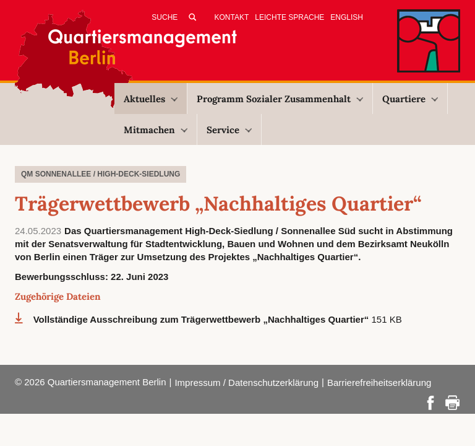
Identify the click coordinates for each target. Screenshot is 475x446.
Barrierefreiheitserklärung (379, 382)
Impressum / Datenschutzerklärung (246, 382)
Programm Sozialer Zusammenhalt (280, 99)
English (346, 17)
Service (229, 130)
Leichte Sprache (289, 17)
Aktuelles (151, 99)
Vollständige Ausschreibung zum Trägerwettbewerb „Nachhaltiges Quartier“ (202, 319)
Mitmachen (155, 130)
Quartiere (410, 99)
